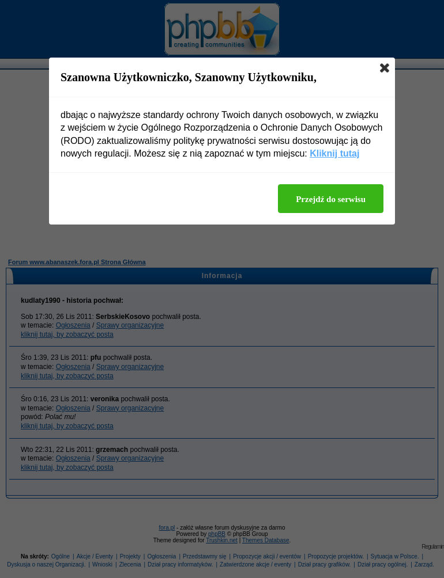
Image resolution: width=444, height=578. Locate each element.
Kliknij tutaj (334, 153)
